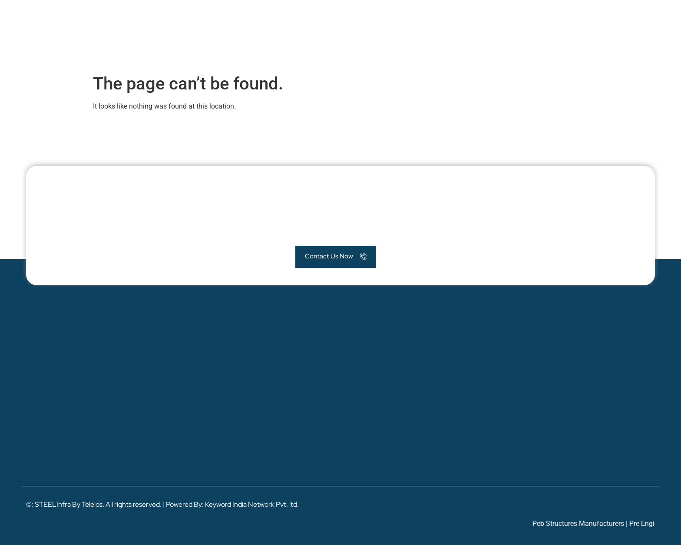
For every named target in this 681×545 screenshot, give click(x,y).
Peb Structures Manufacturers (584, 523)
